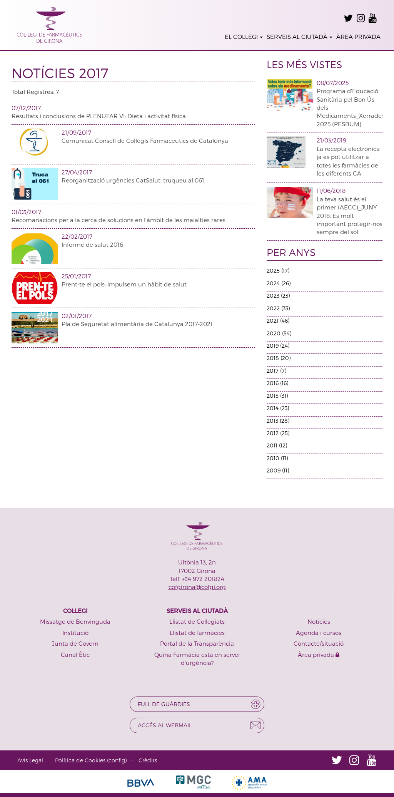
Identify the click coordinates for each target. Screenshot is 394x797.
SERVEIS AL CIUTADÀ (299, 36)
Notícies (318, 621)
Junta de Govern (75, 643)
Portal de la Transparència (197, 643)
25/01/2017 (76, 276)
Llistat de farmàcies (197, 632)
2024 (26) (278, 283)
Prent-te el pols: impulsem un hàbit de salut (124, 284)
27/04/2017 (77, 172)
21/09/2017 (76, 132)
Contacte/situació (319, 643)
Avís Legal (30, 760)
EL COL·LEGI (244, 36)
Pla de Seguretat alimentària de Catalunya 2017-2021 (137, 323)
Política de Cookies (80, 760)
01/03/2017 (26, 211)
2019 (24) (278, 345)
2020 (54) (279, 333)
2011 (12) (277, 445)
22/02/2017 (77, 236)
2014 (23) (278, 408)
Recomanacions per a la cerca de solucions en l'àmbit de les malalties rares (118, 219)
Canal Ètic (75, 654)
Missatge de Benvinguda (75, 621)
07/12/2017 (26, 107)
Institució (75, 632)
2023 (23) (278, 295)
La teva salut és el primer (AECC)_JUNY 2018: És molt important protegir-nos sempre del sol (349, 216)
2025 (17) (278, 270)
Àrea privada (318, 654)
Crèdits (148, 760)
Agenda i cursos (318, 632)
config (117, 760)
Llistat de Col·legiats (197, 621)
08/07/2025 (333, 82)
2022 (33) (278, 308)
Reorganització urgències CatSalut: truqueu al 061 (133, 180)
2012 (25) (278, 433)
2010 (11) (277, 458)
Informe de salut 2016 (92, 244)
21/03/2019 (331, 140)
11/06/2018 (331, 190)
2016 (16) (277, 383)
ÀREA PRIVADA (358, 36)
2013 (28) (278, 420)
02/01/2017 (77, 315)
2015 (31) (277, 395)
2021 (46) (278, 320)
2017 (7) (276, 370)
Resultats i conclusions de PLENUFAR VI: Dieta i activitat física (99, 115)
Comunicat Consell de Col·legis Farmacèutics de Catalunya (145, 140)
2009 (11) (278, 470)
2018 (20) (278, 358)
